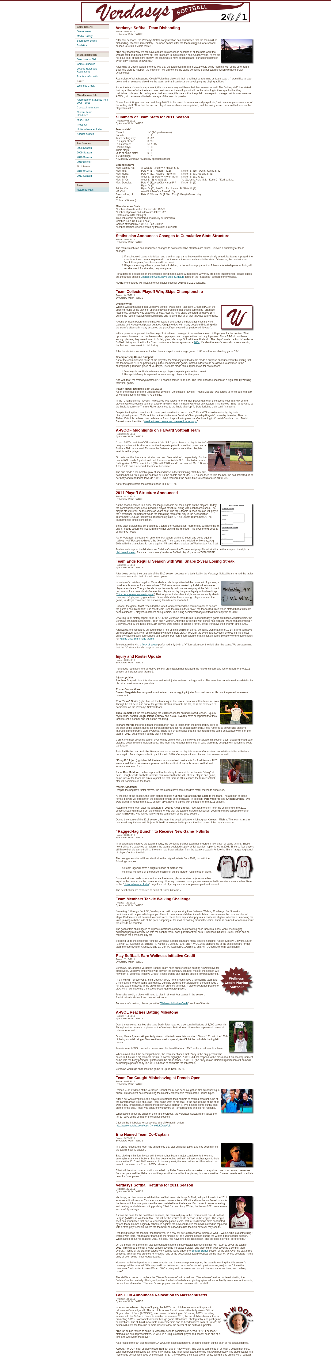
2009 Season (84, 152)
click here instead (126, 552)
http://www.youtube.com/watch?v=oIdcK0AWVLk (143, 1125)
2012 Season (84, 171)
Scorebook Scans (87, 40)
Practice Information (88, 76)
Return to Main (85, 189)
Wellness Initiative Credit (174, 1003)
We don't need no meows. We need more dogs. (170, 421)
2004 (197, 342)
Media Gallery (84, 36)
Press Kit (82, 124)
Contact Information (88, 107)
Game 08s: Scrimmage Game (137, 638)
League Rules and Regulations (87, 70)
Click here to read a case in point (135, 594)
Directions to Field (87, 59)
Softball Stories (200, 1250)
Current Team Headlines (84, 114)
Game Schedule (86, 64)
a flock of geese (148, 644)
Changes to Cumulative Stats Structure (162, 276)
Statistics (82, 45)
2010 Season (84, 157)
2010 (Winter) (84, 161)
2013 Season (84, 175)
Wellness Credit (86, 85)
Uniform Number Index (89, 129)
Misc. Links (83, 120)
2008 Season (84, 147)
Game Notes (84, 31)
